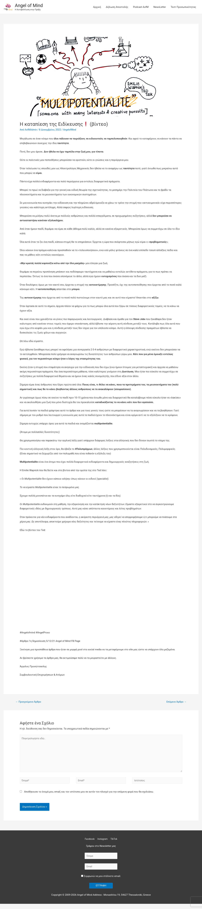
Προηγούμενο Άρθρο (29, 702)
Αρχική (97, 7)
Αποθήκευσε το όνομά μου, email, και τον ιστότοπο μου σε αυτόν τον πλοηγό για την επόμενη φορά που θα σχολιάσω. (89, 795)
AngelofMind (71, 129)
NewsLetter (159, 7)
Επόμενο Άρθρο (175, 702)
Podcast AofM (141, 7)
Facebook (89, 843)
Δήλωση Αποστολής (117, 7)
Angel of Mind (30, 5)
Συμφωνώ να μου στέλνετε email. (101, 881)
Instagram (102, 843)
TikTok (114, 843)
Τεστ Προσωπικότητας (183, 7)
